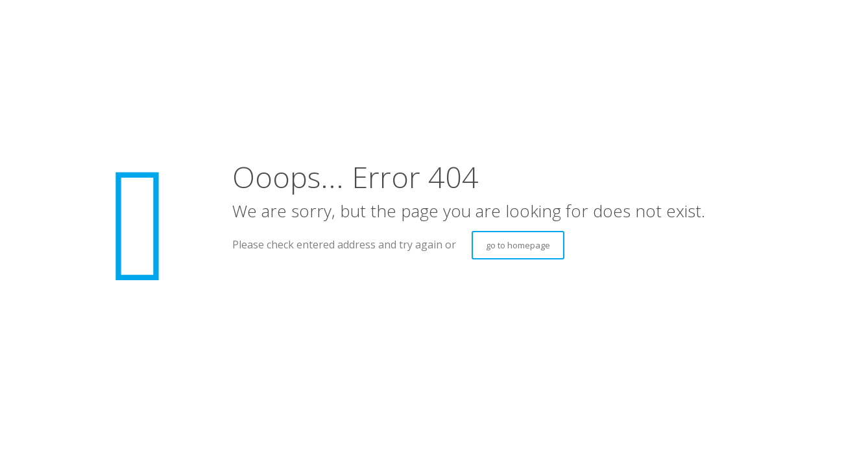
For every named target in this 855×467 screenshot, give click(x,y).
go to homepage (518, 245)
